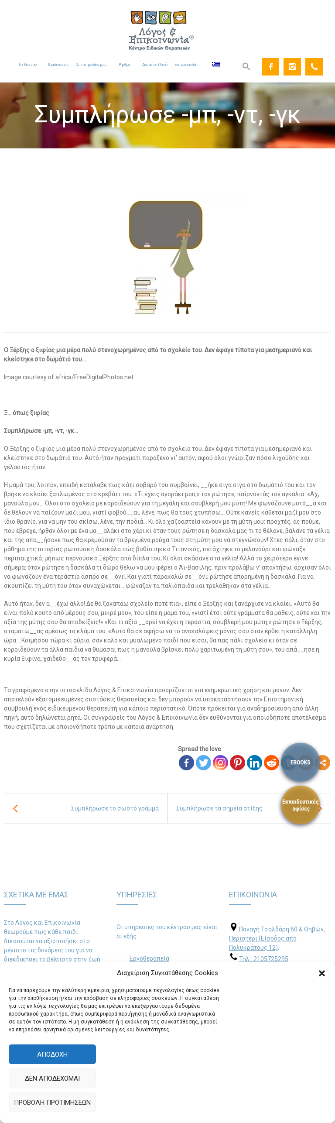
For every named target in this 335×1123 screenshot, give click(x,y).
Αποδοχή (52, 1054)
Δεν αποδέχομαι (52, 1078)
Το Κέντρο (27, 64)
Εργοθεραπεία (149, 958)
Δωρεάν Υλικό (155, 64)
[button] (322, 973)
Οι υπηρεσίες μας (91, 64)
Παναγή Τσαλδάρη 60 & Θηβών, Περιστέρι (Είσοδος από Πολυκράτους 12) (277, 938)
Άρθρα (124, 64)
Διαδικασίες (58, 64)
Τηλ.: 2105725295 (263, 958)
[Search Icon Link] (246, 66)
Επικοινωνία (185, 64)
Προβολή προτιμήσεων (52, 1102)
